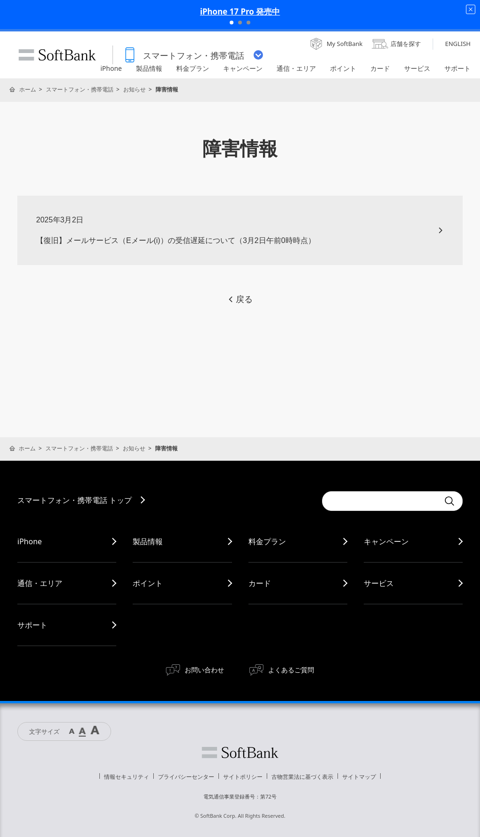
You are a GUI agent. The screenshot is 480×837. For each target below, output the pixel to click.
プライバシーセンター (186, 777)
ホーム (27, 89)
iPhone (29, 541)
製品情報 (148, 541)
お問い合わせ (204, 669)
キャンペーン (386, 541)
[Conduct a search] (380, 501)
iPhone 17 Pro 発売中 (240, 11)
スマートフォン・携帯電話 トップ (74, 500)
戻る (240, 299)
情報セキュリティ (126, 777)
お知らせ (134, 89)
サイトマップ (359, 777)
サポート (32, 625)
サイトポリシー (242, 777)
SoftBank (57, 55)
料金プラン (267, 541)
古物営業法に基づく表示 (302, 777)
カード (259, 583)
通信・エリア (39, 583)
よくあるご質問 (291, 669)
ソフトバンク (240, 752)
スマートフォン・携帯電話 (79, 89)
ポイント (148, 583)
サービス (379, 583)
